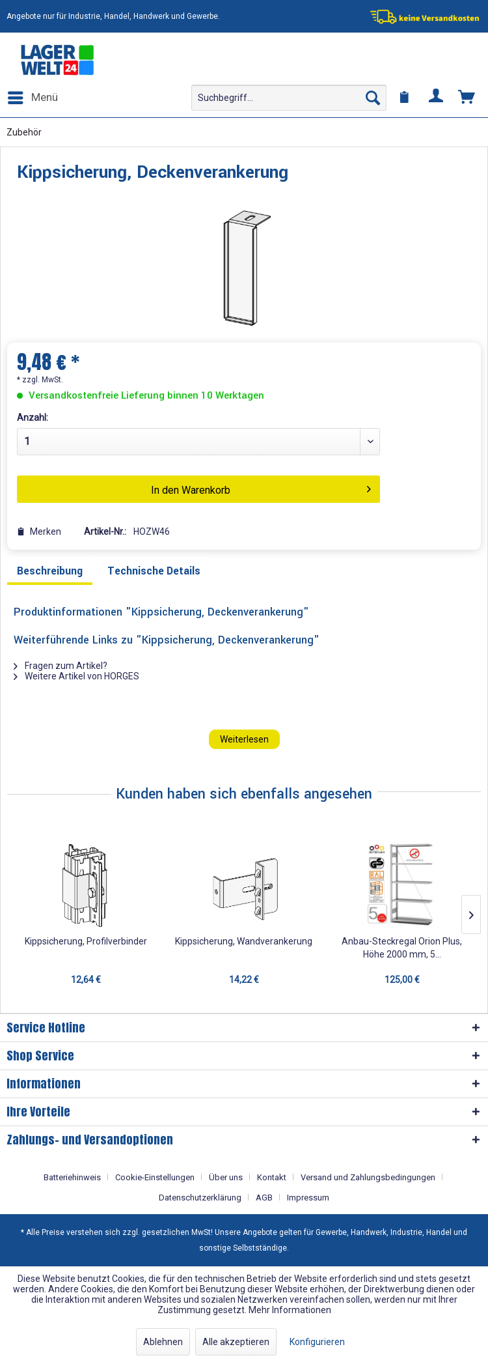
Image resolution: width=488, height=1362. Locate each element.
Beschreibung (50, 570)
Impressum (308, 1197)
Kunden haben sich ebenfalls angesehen (244, 794)
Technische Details (153, 570)
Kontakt (271, 1177)
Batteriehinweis (72, 1177)
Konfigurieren (317, 1342)
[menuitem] (32, 98)
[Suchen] (372, 98)
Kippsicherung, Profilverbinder (86, 941)
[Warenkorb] (467, 98)
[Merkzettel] (405, 98)
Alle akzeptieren (235, 1342)
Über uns (226, 1177)
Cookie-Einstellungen (155, 1177)
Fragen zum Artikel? (60, 665)
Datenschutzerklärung (200, 1197)
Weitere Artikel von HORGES (76, 676)
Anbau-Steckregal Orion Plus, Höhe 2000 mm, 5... (402, 947)
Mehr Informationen (290, 1310)
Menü (33, 95)
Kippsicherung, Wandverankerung (243, 941)
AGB (264, 1197)
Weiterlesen (244, 739)
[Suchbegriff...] (288, 98)
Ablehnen (163, 1342)
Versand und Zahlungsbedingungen (368, 1177)
